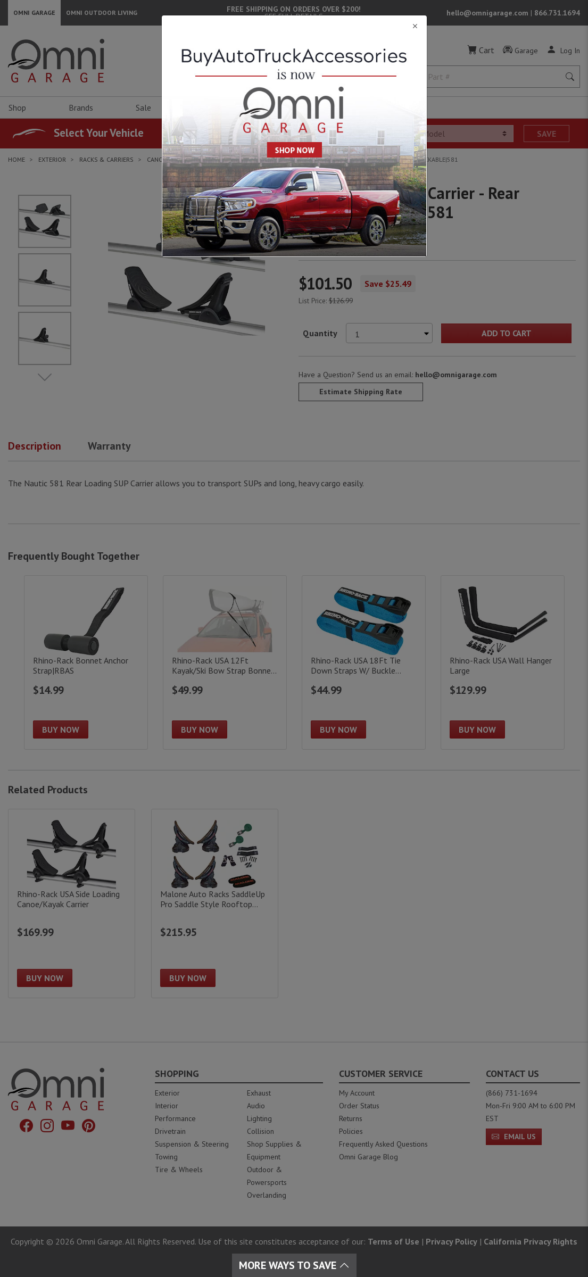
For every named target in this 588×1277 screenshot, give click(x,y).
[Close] (294, 26)
